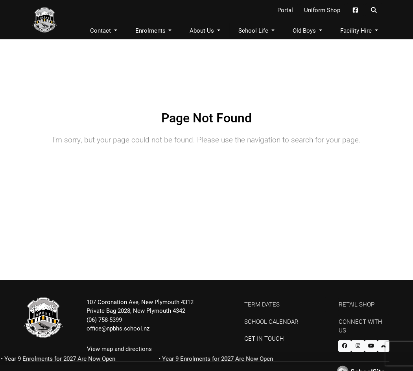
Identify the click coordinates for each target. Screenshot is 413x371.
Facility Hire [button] (356, 30)
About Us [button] (203, 30)
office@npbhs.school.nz (118, 328)
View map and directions (119, 349)
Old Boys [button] (305, 30)
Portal (285, 10)
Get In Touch (264, 338)
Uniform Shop (322, 10)
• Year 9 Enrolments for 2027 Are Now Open (217, 358)
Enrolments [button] (151, 30)
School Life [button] (254, 30)
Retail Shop (356, 304)
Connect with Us (360, 325)
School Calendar (271, 321)
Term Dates (262, 304)
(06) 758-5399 (104, 319)
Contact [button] (101, 30)
